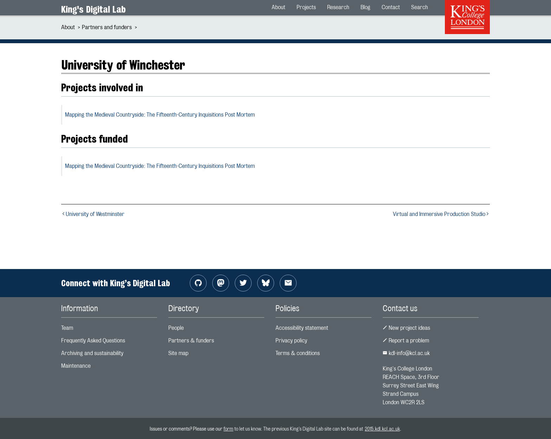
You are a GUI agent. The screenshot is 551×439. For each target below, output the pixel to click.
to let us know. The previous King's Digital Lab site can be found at (299, 429)
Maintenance (76, 365)
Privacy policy (291, 340)
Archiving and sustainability (92, 353)
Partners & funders (191, 340)
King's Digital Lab (93, 9)
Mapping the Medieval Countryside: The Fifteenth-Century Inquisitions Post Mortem (160, 114)
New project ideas (406, 328)
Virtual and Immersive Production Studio (441, 214)
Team (67, 328)
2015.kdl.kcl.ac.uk (382, 429)
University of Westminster (92, 214)
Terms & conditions (298, 353)
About (68, 27)
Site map (178, 353)
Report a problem (406, 340)
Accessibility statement (302, 328)
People (176, 328)
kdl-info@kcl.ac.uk (406, 353)
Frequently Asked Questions (93, 340)
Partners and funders (107, 27)
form (228, 429)
